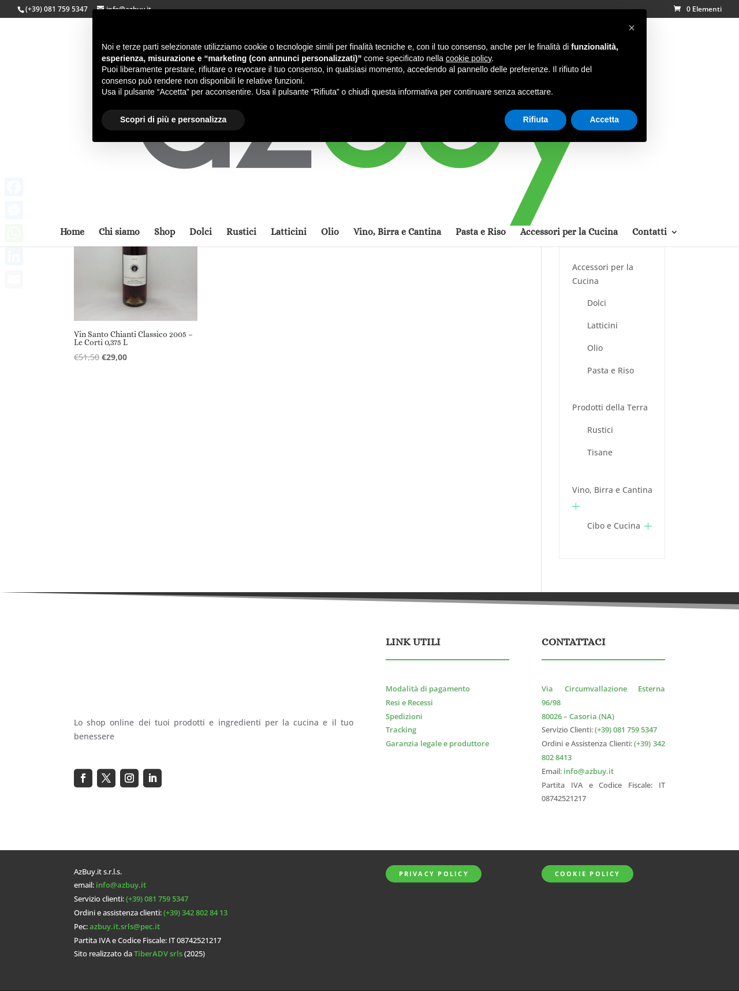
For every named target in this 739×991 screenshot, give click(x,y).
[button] (631, 27)
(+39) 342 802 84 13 (195, 913)
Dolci (596, 302)
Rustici (600, 429)
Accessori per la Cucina (602, 273)
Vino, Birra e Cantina (612, 489)
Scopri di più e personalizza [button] (173, 119)
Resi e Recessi (409, 703)
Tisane (600, 452)
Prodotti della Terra (610, 407)
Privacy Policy (434, 873)
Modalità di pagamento (428, 689)
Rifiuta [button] (535, 119)
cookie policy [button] (468, 58)
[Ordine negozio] (451, 182)
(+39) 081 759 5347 (56, 9)
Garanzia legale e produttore (437, 744)
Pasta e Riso (610, 370)
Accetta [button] (604, 119)
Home (72, 82)
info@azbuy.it (588, 771)
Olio (595, 347)
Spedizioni (404, 716)
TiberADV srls (158, 954)
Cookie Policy (588, 873)
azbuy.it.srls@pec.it (124, 927)
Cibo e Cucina (613, 525)
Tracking (401, 730)
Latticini (602, 325)
